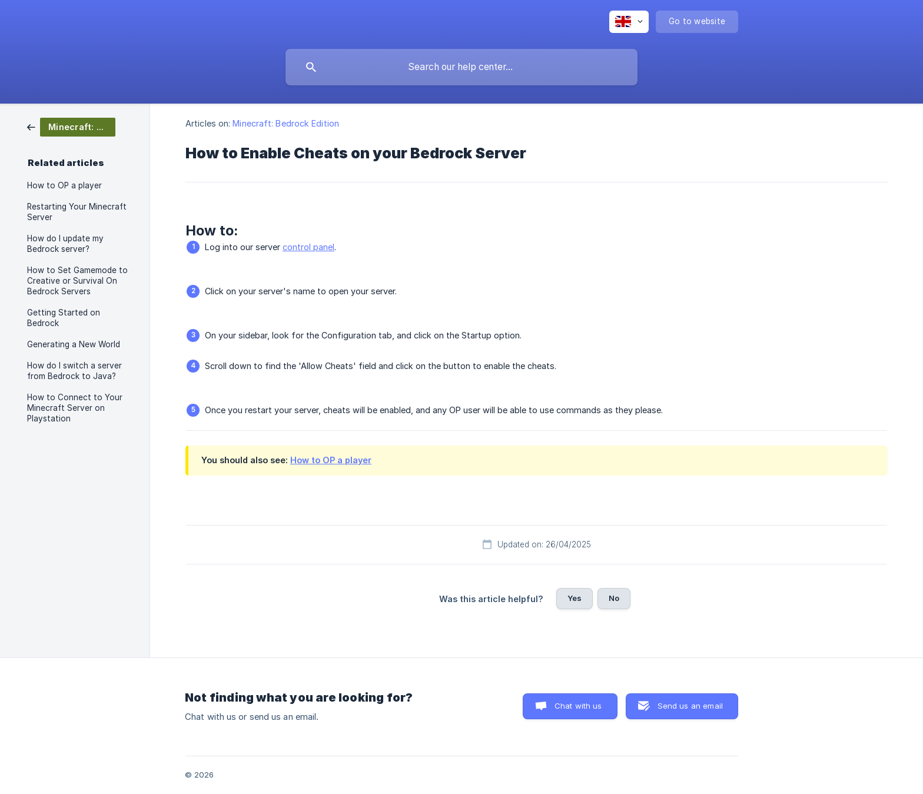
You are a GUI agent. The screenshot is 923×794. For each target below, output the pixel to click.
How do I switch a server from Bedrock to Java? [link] (74, 371)
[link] (71, 126)
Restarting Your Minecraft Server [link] (77, 212)
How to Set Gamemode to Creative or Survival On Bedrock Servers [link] (77, 280)
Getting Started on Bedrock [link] (63, 318)
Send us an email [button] (690, 705)
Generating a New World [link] (73, 344)
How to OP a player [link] (64, 185)
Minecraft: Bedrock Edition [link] (286, 123)
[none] (629, 22)
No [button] (614, 598)
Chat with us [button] (578, 705)
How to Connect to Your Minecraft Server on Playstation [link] (74, 408)
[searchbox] (461, 67)
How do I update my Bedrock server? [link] (65, 244)
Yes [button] (574, 598)
